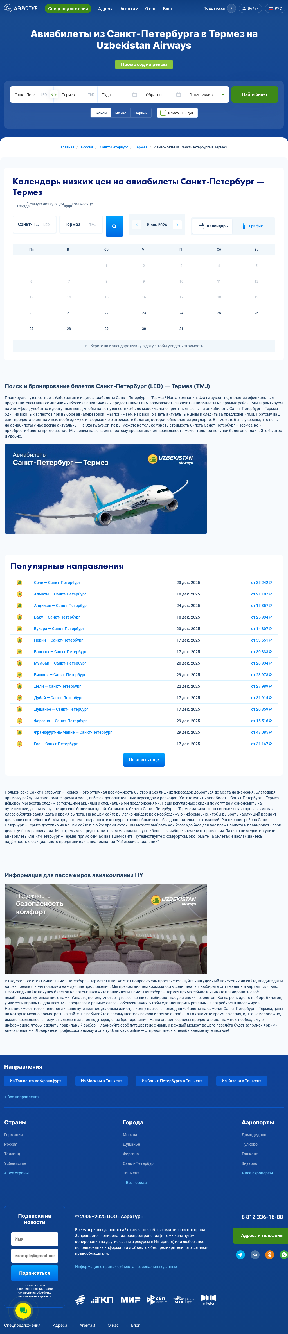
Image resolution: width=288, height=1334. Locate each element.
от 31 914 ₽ (261, 698)
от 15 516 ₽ (261, 721)
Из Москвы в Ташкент (101, 1081)
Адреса (106, 8)
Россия (10, 1144)
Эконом (100, 113)
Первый (140, 113)
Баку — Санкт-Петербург (57, 617)
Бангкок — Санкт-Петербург (60, 651)
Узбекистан (15, 1163)
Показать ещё (144, 759)
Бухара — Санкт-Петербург (59, 628)
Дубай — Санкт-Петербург (58, 698)
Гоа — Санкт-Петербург (56, 744)
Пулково (250, 1144)
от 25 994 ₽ (261, 617)
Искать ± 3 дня (181, 113)
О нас (150, 8)
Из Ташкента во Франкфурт (35, 1081)
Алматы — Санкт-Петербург (60, 594)
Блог (168, 8)
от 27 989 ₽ (261, 686)
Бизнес (120, 113)
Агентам (129, 8)
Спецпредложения (68, 8)
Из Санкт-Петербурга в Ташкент (172, 1081)
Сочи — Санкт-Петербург (57, 582)
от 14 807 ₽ (261, 628)
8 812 (262, 1216)
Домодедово (254, 1135)
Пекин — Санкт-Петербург (58, 640)
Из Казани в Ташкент (241, 1081)
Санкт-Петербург (139, 1163)
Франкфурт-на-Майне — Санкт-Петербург (73, 732)
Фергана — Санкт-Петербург (60, 721)
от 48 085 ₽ (261, 732)
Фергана (131, 1154)
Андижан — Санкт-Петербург (61, 605)
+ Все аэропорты (257, 1173)
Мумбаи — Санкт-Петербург (60, 663)
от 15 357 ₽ (261, 605)
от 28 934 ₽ (261, 663)
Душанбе (131, 1144)
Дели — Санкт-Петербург (57, 686)
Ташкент (131, 1173)
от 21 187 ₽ (261, 594)
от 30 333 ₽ (261, 651)
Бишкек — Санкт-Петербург (60, 674)
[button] (220, 8)
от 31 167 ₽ (261, 744)
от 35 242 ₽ (261, 582)
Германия (13, 1135)
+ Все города (135, 1182)
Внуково (249, 1163)
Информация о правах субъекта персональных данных (126, 1266)
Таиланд (12, 1154)
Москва (130, 1135)
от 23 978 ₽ (261, 674)
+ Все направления (22, 1097)
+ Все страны (16, 1173)
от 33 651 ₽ (261, 640)
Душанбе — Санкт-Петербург (61, 709)
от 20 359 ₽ (261, 709)
